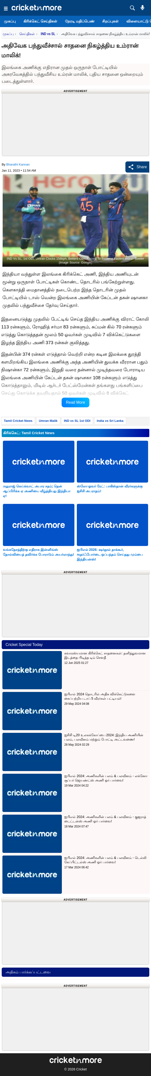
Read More (75, 402)
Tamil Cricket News (18, 421)
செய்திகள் (27, 34)
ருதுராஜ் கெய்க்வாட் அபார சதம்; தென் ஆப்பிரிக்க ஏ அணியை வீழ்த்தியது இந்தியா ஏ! (36, 491)
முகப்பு (10, 21)
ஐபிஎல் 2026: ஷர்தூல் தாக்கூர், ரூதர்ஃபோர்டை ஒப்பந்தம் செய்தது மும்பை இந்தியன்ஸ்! (110, 554)
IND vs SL (48, 34)
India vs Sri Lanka (110, 421)
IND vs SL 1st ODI (77, 421)
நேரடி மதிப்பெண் (79, 21)
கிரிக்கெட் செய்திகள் (40, 21)
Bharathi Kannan (18, 164)
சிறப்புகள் (110, 21)
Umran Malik (48, 421)
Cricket (81, 1069)
